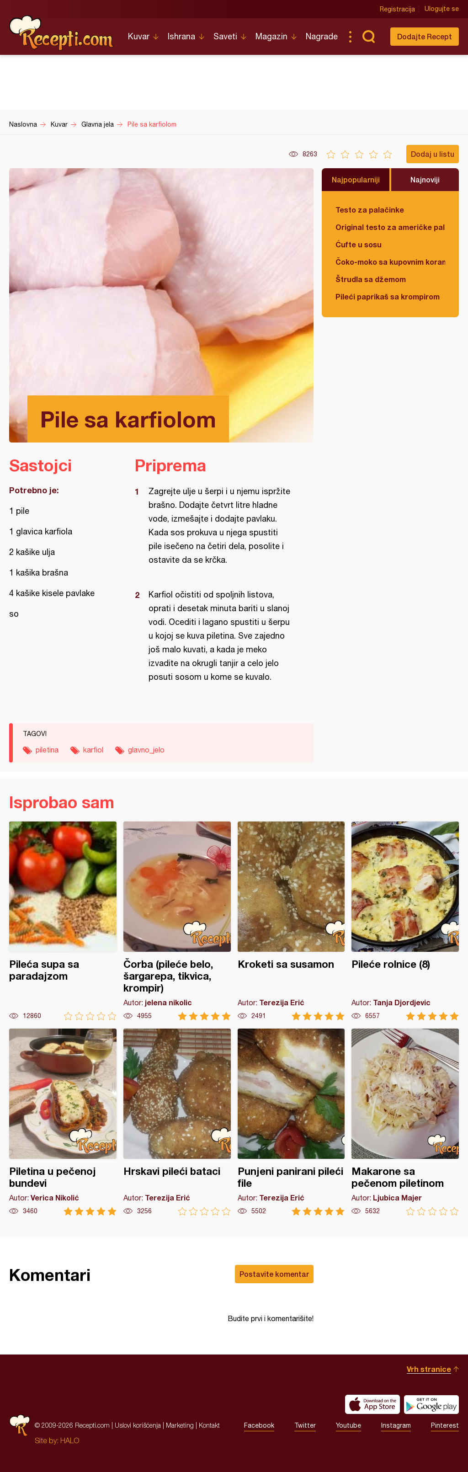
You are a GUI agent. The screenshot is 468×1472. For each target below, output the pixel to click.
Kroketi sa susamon (291, 920)
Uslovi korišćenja (138, 1425)
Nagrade (322, 36)
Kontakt (209, 1425)
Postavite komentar (274, 1273)
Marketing (180, 1425)
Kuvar (138, 36)
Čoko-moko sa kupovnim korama (390, 261)
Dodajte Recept (424, 36)
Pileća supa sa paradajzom (63, 920)
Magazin (271, 36)
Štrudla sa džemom (370, 279)
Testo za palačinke (369, 209)
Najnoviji (425, 179)
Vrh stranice (429, 1369)
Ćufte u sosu (358, 244)
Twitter (305, 1425)
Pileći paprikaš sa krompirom (387, 296)
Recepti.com (61, 33)
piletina (47, 750)
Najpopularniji (356, 179)
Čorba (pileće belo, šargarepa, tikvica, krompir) (177, 920)
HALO (69, 1440)
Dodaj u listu (432, 153)
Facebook (259, 1425)
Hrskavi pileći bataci (177, 1122)
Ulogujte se (442, 9)
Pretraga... (368, 36)
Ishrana (181, 36)
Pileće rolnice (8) (405, 920)
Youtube (348, 1425)
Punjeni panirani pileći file (291, 1122)
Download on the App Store (372, 1404)
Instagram (396, 1425)
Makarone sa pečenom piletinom (405, 1122)
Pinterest (445, 1425)
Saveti (225, 36)
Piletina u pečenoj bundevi (63, 1122)
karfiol (93, 750)
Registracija (397, 9)
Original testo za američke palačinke (390, 227)
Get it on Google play (431, 1404)
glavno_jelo (146, 750)
